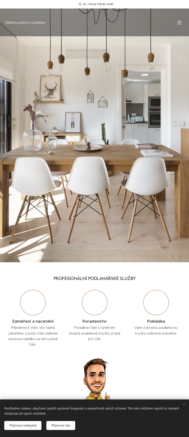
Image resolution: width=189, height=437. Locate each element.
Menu (179, 22)
